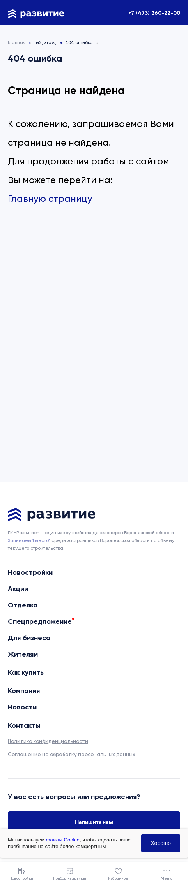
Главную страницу (50, 198)
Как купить (26, 672)
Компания (24, 691)
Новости (22, 707)
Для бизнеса (29, 638)
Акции (18, 588)
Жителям (23, 654)
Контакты (24, 725)
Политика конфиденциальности (48, 741)
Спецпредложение (40, 621)
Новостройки (30, 572)
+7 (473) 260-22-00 (154, 13)
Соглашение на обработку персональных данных (71, 754)
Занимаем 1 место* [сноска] (29, 540)
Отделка (22, 605)
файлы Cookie (63, 840)
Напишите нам (94, 822)
